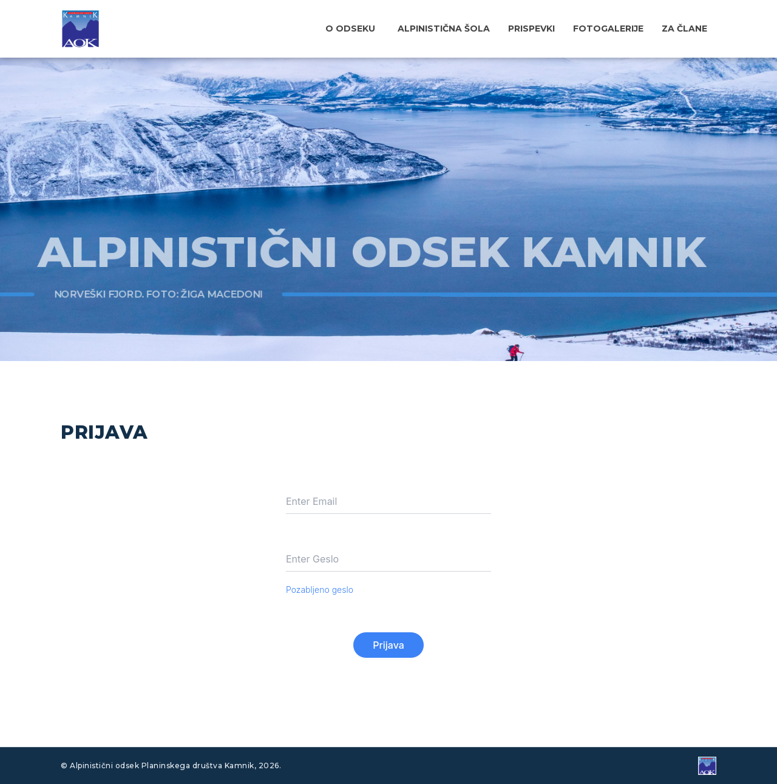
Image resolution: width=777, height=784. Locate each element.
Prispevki (531, 28)
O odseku (350, 28)
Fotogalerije (608, 28)
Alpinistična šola (444, 28)
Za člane (684, 28)
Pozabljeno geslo (319, 589)
